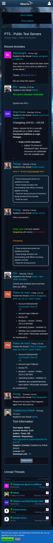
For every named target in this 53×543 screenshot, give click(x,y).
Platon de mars (21, 292)
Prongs (17, 164)
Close (18, 539)
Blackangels (20, 53)
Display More (26, 461)
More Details (8, 539)
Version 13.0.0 (38, 213)
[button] (3, 3)
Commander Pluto (26, 307)
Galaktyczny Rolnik (23, 410)
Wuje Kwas (19, 112)
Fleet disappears (39, 397)
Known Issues (38, 167)
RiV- (15, 87)
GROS (35, 90)
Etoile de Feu (28, 75)
